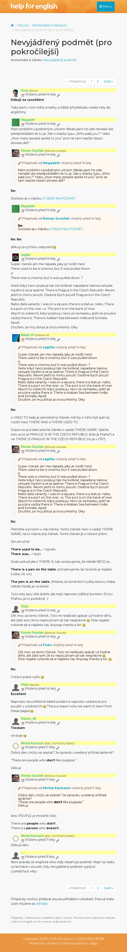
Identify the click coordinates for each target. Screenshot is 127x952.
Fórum (23, 25)
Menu (105, 6)
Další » (109, 81)
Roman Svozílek (43, 150)
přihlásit (42, 904)
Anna (29, 90)
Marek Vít (35, 335)
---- (23, 852)
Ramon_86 (28, 718)
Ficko (24, 606)
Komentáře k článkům (49, 25)
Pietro (30, 684)
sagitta (25, 254)
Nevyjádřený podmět (60, 60)
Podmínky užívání (43, 943)
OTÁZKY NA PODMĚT (59, 198)
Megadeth (28, 119)
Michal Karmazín (48, 743)
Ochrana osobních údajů (79, 943)
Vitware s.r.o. (66, 939)
